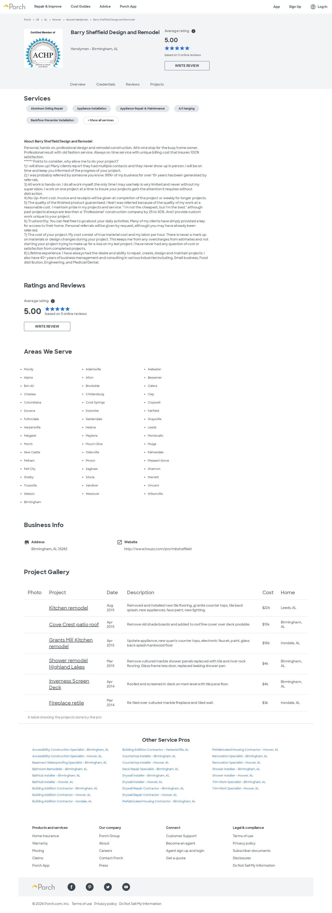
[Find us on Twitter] (108, 887)
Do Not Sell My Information (254, 865)
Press (103, 865)
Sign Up (295, 7)
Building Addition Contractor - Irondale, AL (62, 801)
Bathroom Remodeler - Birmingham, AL (59, 769)
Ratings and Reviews (54, 285)
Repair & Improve (48, 6)
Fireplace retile (66, 703)
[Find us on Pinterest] (90, 887)
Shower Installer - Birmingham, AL (236, 769)
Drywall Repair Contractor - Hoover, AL (149, 795)
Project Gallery (47, 572)
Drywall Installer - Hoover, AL (142, 782)
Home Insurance (45, 836)
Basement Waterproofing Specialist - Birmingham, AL (69, 763)
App (276, 7)
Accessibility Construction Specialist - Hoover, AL (67, 756)
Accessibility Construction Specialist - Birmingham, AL (70, 750)
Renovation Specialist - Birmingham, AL (240, 756)
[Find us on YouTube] (126, 887)
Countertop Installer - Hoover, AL (145, 763)
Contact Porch (111, 858)
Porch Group (109, 836)
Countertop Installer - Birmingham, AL (149, 756)
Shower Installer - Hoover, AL (232, 775)
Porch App (128, 6)
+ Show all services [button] (101, 120)
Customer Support (181, 836)
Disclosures (242, 858)
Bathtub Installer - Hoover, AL (52, 782)
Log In (318, 7)
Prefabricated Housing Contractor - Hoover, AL (245, 750)
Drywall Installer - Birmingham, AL (145, 775)
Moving (38, 851)
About (104, 843)
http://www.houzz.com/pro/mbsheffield (158, 549)
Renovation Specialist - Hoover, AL (236, 763)
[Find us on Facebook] (71, 887)
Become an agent (180, 843)
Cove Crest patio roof (74, 625)
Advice (105, 6)
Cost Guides (80, 6)
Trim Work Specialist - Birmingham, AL (239, 782)
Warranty (40, 843)
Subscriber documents (251, 851)
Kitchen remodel (68, 608)
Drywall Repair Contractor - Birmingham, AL (153, 788)
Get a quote (176, 858)
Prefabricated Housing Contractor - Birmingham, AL (159, 801)
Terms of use (243, 836)
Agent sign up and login (185, 851)
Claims (37, 858)
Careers (105, 851)
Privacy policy (244, 843)
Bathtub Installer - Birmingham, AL (56, 775)
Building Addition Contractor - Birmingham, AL (65, 788)
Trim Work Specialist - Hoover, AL (235, 788)
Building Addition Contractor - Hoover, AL (61, 795)
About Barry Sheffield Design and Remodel (58, 141)
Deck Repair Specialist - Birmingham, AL (150, 769)
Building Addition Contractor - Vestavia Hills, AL (155, 750)
